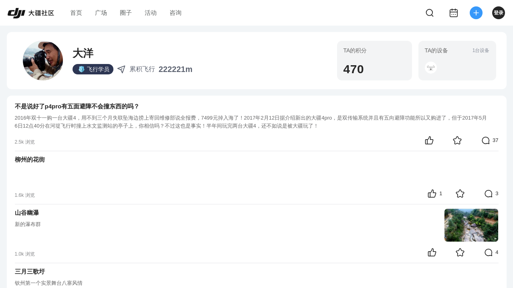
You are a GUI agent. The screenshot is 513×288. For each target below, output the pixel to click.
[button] (431, 68)
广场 (101, 12)
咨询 (176, 12)
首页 (76, 12)
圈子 (126, 12)
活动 (151, 12)
